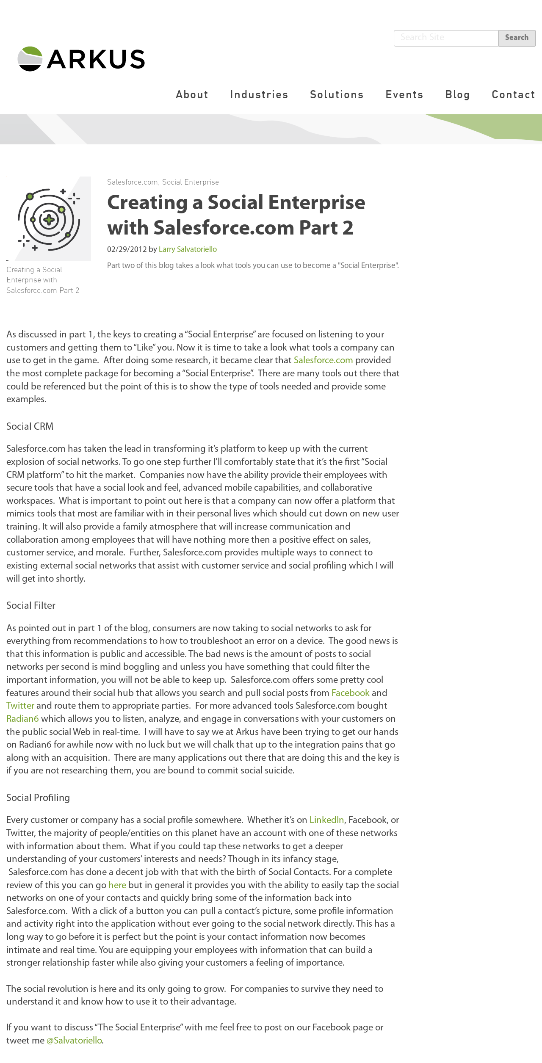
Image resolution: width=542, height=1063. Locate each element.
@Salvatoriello (74, 1041)
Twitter (20, 706)
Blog (457, 94)
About (192, 94)
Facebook (351, 694)
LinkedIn (327, 821)
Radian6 (22, 719)
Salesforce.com (132, 181)
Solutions (337, 94)
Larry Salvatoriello (188, 250)
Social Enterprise (190, 181)
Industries (259, 94)
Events (404, 94)
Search (517, 38)
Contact (514, 94)
